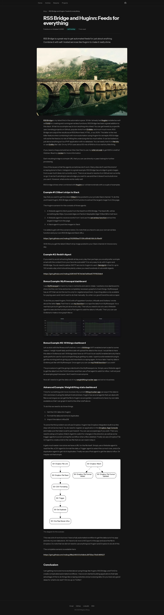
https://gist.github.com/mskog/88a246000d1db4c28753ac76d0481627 (74, 555)
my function (79, 304)
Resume (56, 3)
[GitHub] (125, 3)
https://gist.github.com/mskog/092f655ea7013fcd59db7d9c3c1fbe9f (72, 238)
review (60, 153)
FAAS (48, 123)
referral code (97, 150)
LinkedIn (86, 606)
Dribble (90, 129)
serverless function (98, 218)
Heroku (116, 142)
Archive (47, 3)
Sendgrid (102, 265)
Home (40, 3)
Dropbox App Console (108, 428)
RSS (93, 606)
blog (45, 11)
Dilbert (74, 197)
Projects (65, 3)
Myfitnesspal (53, 286)
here (58, 304)
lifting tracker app (89, 380)
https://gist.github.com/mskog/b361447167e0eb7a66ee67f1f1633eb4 (73, 274)
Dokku (51, 144)
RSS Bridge (48, 120)
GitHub (78, 606)
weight (79, 380)
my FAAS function (98, 363)
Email (71, 606)
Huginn (105, 120)
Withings (86, 347)
